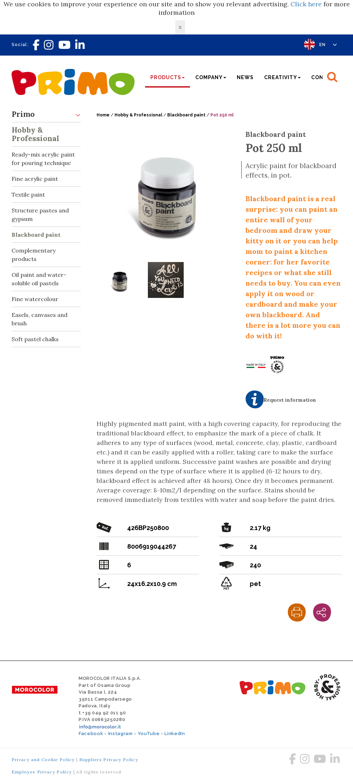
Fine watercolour (35, 298)
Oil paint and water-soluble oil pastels (39, 279)
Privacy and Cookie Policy (43, 759)
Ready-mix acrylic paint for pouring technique (46, 156)
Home (103, 115)
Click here (306, 4)
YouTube (149, 733)
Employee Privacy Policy (42, 771)
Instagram (120, 733)
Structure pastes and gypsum (40, 214)
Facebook (91, 733)
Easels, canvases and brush (39, 319)
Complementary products (33, 254)
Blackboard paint (36, 234)
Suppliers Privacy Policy (108, 759)
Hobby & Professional (46, 132)
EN (328, 44)
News (245, 77)
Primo (46, 114)
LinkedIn (174, 733)
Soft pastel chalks (35, 339)
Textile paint (28, 194)
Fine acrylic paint (35, 178)
